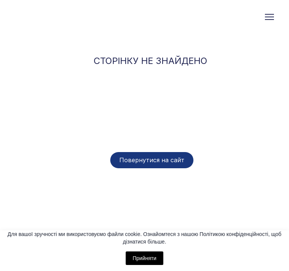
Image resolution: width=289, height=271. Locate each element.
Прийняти (144, 258)
